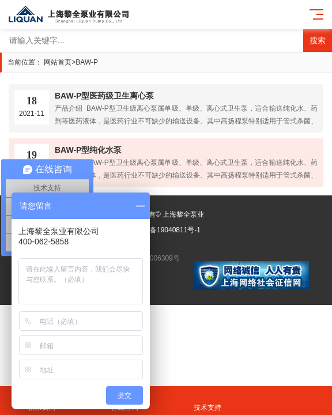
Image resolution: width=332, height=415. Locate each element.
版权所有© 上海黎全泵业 (166, 214)
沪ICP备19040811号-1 (166, 230)
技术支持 (207, 401)
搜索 (318, 40)
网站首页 (57, 62)
